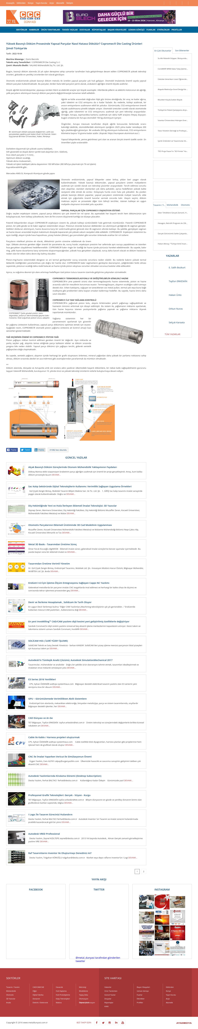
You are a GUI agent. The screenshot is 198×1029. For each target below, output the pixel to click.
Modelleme (83, 991)
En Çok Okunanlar (162, 50)
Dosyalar (107, 999)
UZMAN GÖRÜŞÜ (136, 29)
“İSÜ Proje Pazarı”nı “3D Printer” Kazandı (174, 151)
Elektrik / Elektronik (40, 1002)
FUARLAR (150, 29)
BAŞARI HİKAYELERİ (117, 29)
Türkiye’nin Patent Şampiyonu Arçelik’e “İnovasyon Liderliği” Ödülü (174, 110)
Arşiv (52, 3)
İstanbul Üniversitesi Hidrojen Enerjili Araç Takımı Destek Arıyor (174, 120)
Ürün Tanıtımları (110, 991)
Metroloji (82, 987)
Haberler (107, 987)
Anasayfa (10, 3)
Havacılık (59, 987)
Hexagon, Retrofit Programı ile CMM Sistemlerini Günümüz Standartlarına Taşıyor (174, 223)
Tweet (27, 449)
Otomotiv (185, 204)
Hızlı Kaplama (61, 991)
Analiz (8, 1002)
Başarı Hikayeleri (143, 987)
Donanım (36, 999)
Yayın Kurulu (41, 3)
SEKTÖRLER (21, 29)
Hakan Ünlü (168, 295)
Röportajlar (108, 1002)
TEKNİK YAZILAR (70, 29)
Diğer (35, 991)
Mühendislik (172, 204)
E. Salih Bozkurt (170, 267)
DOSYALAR (85, 29)
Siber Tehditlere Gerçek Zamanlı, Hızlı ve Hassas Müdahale (174, 213)
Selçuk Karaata (170, 322)
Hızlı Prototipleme (63, 995)
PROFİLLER (176, 29)
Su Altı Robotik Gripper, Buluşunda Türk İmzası (174, 58)
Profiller (140, 1002)
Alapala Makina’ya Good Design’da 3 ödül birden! (174, 89)
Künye (30, 3)
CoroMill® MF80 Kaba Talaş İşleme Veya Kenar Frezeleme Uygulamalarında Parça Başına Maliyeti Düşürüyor (174, 69)
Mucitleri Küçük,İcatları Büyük (170, 99)
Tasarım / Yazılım (159, 205)
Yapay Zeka (83, 995)
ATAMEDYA (184, 1023)
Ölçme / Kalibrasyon (87, 1002)
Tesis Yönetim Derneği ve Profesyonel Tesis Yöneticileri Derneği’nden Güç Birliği (174, 131)
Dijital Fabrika (38, 995)
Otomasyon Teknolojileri (84, 999)
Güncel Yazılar (110, 995)
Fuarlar (139, 995)
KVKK (106, 1006)
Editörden (21, 3)
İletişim (69, 3)
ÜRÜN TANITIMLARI (50, 29)
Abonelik (60, 3)
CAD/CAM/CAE (38, 987)
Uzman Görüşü (143, 991)
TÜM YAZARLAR (172, 334)
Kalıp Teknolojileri (63, 999)
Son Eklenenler (182, 50)
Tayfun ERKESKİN (171, 281)
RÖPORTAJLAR (99, 29)
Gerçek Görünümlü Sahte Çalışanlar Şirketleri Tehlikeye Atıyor (174, 233)
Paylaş (13, 449)
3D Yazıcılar (10, 999)
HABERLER (34, 29)
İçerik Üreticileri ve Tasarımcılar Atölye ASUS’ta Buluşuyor (174, 141)
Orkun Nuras (169, 309)
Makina (59, 1002)
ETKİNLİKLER (163, 29)
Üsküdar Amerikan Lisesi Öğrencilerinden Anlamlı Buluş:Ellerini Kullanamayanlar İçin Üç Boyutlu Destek (174, 79)
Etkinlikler (140, 999)
